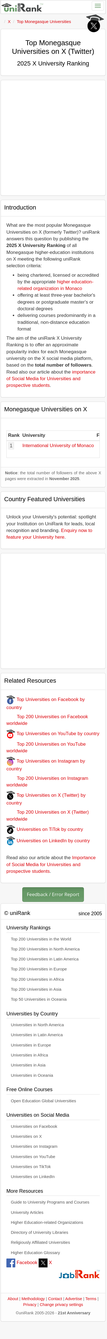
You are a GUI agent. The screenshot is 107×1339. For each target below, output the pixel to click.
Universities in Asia (28, 1065)
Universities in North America (37, 1025)
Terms (90, 1299)
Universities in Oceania (32, 1075)
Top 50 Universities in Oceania (39, 999)
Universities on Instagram (34, 1146)
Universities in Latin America (37, 1035)
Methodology (33, 1299)
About (13, 1299)
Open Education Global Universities (43, 1101)
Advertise (73, 1299)
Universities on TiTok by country (44, 829)
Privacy (29, 1304)
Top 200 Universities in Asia (36, 989)
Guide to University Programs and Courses (50, 1202)
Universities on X (26, 1136)
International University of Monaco (58, 445)
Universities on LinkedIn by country (48, 840)
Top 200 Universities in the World (41, 939)
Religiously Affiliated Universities (40, 1242)
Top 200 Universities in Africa (37, 979)
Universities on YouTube (33, 1156)
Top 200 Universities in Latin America (45, 959)
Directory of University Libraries (39, 1232)
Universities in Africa (29, 1055)
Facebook (21, 1262)
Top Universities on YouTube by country (52, 733)
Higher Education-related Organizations (47, 1222)
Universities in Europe (31, 1045)
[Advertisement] (52, 138)
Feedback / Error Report (53, 894)
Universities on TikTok (31, 1166)
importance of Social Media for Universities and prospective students (50, 378)
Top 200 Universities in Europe (39, 969)
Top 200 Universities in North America (45, 949)
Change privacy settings (61, 1304)
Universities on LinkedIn (33, 1176)
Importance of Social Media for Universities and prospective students (51, 864)
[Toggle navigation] (98, 6)
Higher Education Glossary (35, 1252)
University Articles (27, 1212)
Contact (55, 1299)
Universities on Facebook (34, 1126)
